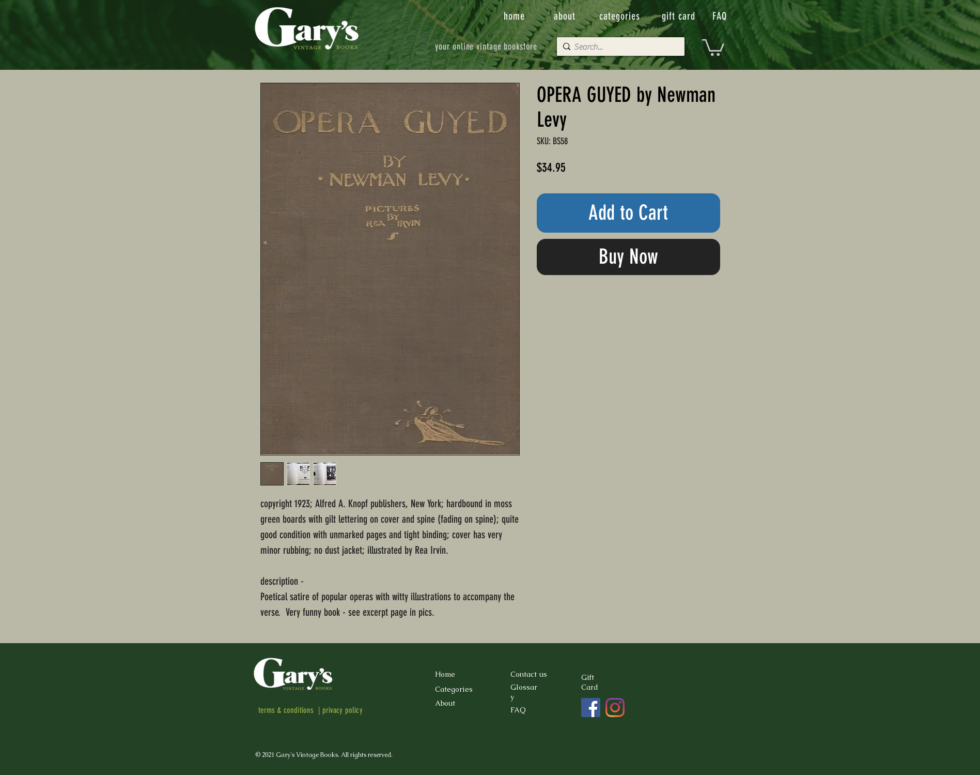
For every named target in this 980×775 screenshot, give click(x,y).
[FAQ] (720, 16)
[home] (515, 16)
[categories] (621, 16)
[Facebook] (590, 707)
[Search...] (618, 47)
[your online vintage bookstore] (486, 46)
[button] (713, 46)
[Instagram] (615, 707)
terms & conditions (286, 710)
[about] (565, 16)
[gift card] (679, 16)
